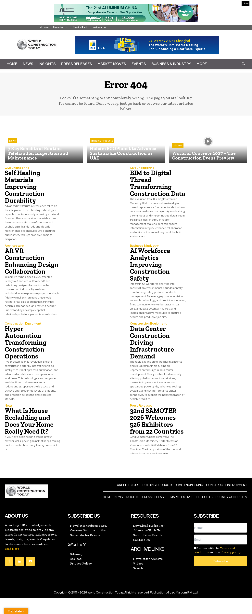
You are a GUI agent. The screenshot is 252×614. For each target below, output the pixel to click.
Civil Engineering (17, 168)
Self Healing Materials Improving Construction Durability (25, 187)
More (201, 64)
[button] (243, 64)
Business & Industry (171, 64)
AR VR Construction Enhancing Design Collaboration (26, 269)
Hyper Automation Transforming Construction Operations (27, 351)
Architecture (14, 250)
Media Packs (81, 27)
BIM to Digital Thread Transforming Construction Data (152, 187)
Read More (12, 564)
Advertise (99, 27)
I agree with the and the (217, 566)
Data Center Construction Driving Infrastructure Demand (152, 351)
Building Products (102, 141)
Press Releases (76, 64)
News (28, 64)
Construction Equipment (23, 332)
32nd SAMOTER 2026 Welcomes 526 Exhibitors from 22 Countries (155, 433)
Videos (44, 27)
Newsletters (61, 27)
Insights (47, 64)
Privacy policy (231, 568)
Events (139, 64)
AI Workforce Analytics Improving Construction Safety (151, 269)
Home (12, 64)
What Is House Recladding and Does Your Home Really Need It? (30, 429)
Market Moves (111, 64)
